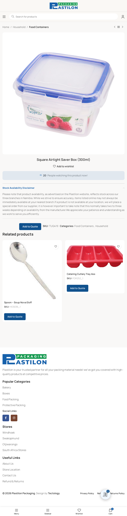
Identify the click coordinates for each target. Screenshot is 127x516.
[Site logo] (64, 5)
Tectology (54, 493)
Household (19, 27)
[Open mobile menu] (4, 16)
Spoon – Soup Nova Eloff (18, 302)
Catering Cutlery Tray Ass (82, 274)
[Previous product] (115, 27)
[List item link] (63, 387)
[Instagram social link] (14, 418)
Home (5, 27)
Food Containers (39, 27)
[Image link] (24, 359)
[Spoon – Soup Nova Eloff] (32, 270)
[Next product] (123, 27)
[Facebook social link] (5, 418)
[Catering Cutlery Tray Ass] (95, 256)
